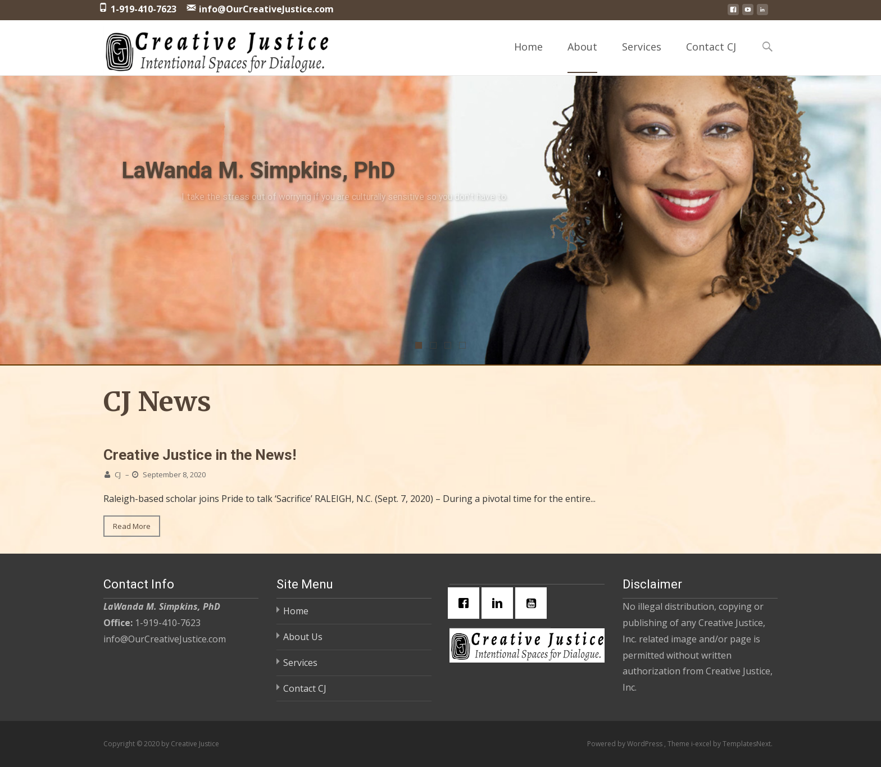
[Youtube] (534, 603)
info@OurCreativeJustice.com (266, 9)
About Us (303, 637)
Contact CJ (711, 56)
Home (528, 56)
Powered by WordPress (625, 743)
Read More (132, 526)
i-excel (702, 743)
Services (641, 56)
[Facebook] (466, 603)
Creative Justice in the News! (199, 454)
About (582, 56)
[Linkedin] (500, 603)
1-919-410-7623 (143, 9)
